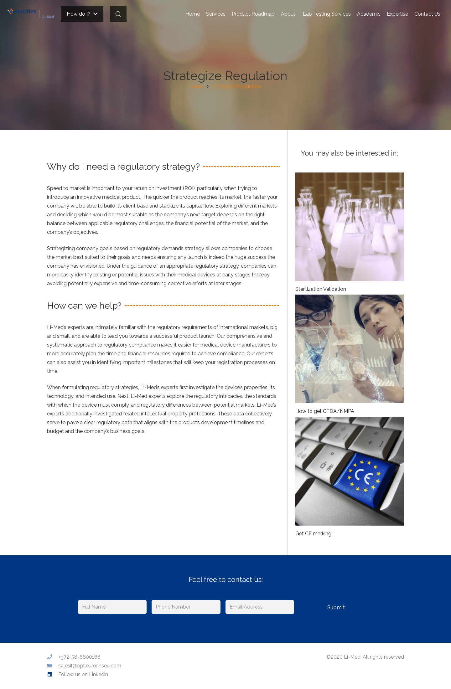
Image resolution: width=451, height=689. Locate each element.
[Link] (31, 13)
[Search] (118, 14)
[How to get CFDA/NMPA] (349, 349)
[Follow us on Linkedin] (52, 674)
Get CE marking (313, 534)
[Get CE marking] (349, 471)
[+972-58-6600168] (52, 657)
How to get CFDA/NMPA (324, 411)
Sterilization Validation (320, 289)
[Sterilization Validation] (349, 226)
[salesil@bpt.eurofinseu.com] (52, 665)
